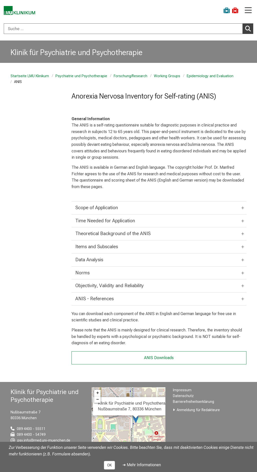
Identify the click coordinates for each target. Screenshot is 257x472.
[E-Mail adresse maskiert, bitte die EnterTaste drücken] (40, 440)
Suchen (249, 28)
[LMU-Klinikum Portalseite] (21, 11)
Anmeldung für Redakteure (198, 410)
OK (109, 465)
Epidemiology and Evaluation (210, 76)
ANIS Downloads (159, 357)
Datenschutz (183, 396)
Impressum (182, 390)
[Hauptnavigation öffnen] (248, 10)
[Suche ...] (123, 28)
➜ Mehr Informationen (141, 464)
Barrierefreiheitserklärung (193, 402)
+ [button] (97, 393)
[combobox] (128, 28)
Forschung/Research (130, 76)
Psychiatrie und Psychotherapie (81, 76)
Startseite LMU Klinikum (30, 76)
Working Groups (167, 76)
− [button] (97, 400)
